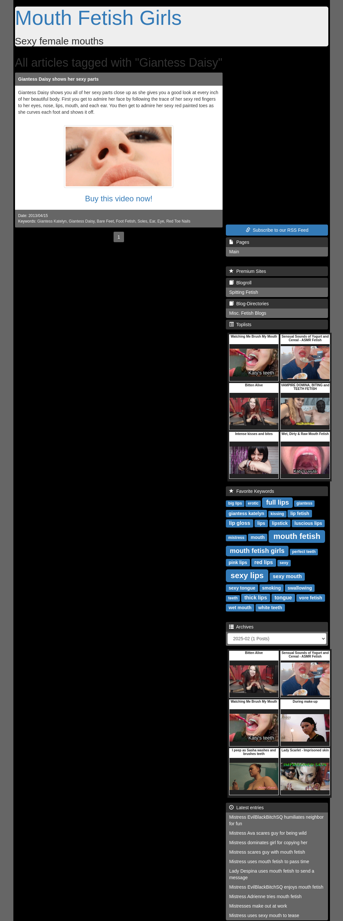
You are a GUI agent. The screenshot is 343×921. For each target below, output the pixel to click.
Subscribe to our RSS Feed (277, 230)
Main (234, 251)
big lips (235, 503)
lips (261, 523)
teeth (233, 598)
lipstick (280, 523)
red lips (263, 562)
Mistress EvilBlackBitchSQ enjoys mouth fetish (276, 887)
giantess (304, 503)
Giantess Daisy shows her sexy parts (58, 79)
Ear (152, 221)
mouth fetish (296, 536)
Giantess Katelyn (52, 221)
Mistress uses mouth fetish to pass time (269, 861)
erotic (253, 503)
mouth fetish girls (257, 550)
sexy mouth (287, 576)
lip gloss (239, 523)
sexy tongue (242, 588)
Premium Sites (247, 271)
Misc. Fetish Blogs (247, 313)
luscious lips (308, 523)
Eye (160, 221)
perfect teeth (304, 551)
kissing (277, 513)
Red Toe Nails (178, 221)
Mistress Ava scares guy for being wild (267, 833)
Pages (239, 242)
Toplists (240, 324)
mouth (258, 537)
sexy (284, 563)
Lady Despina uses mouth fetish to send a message (271, 874)
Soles (142, 221)
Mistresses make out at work (258, 906)
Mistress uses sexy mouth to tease (264, 915)
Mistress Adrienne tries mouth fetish (265, 896)
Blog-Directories (249, 303)
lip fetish (299, 513)
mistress (236, 537)
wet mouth (240, 607)
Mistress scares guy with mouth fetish (267, 852)
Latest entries (246, 807)
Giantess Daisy (82, 221)
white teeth (270, 607)
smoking (271, 588)
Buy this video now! (118, 198)
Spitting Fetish (243, 292)
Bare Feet (105, 221)
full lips (277, 502)
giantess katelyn (246, 513)
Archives (241, 626)
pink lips (238, 562)
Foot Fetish (125, 221)
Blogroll (240, 282)
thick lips (255, 597)
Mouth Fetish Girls (98, 17)
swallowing (300, 588)
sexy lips (247, 575)
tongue (283, 597)
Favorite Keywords (251, 491)
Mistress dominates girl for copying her (268, 842)
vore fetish (310, 597)
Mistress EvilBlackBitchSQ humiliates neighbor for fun (276, 820)
